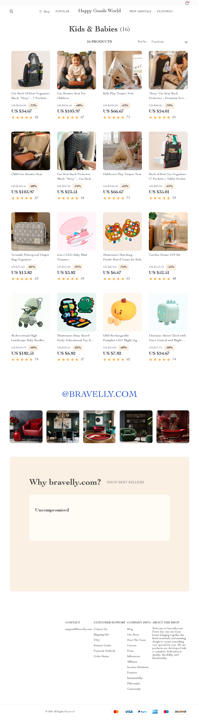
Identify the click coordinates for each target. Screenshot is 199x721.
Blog (130, 631)
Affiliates (132, 664)
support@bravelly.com (78, 631)
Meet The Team (136, 642)
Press (130, 653)
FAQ (97, 642)
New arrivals (140, 11)
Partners (132, 675)
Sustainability (135, 680)
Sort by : (143, 43)
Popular (62, 11)
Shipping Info (101, 637)
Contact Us (100, 631)
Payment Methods (104, 653)
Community (134, 691)
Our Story (133, 637)
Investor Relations (137, 669)
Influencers (133, 658)
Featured (165, 11)
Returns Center (102, 647)
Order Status (101, 658)
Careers (131, 647)
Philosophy (133, 686)
